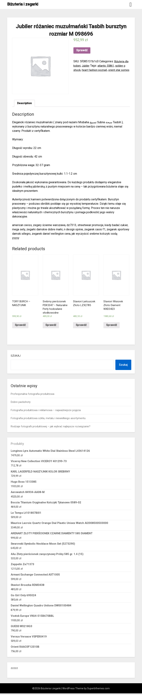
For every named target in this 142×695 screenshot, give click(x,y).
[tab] (24, 103)
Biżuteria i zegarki (22, 4)
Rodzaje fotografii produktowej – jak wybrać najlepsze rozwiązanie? (50, 427)
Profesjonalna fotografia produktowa (32, 395)
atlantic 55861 (108, 65)
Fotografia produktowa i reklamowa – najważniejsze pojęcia (46, 411)
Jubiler (87, 65)
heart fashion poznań (95, 70)
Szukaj (16, 357)
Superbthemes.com (98, 690)
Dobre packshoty (21, 403)
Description (24, 103)
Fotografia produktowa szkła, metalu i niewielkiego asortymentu (48, 419)
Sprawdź (82, 50)
